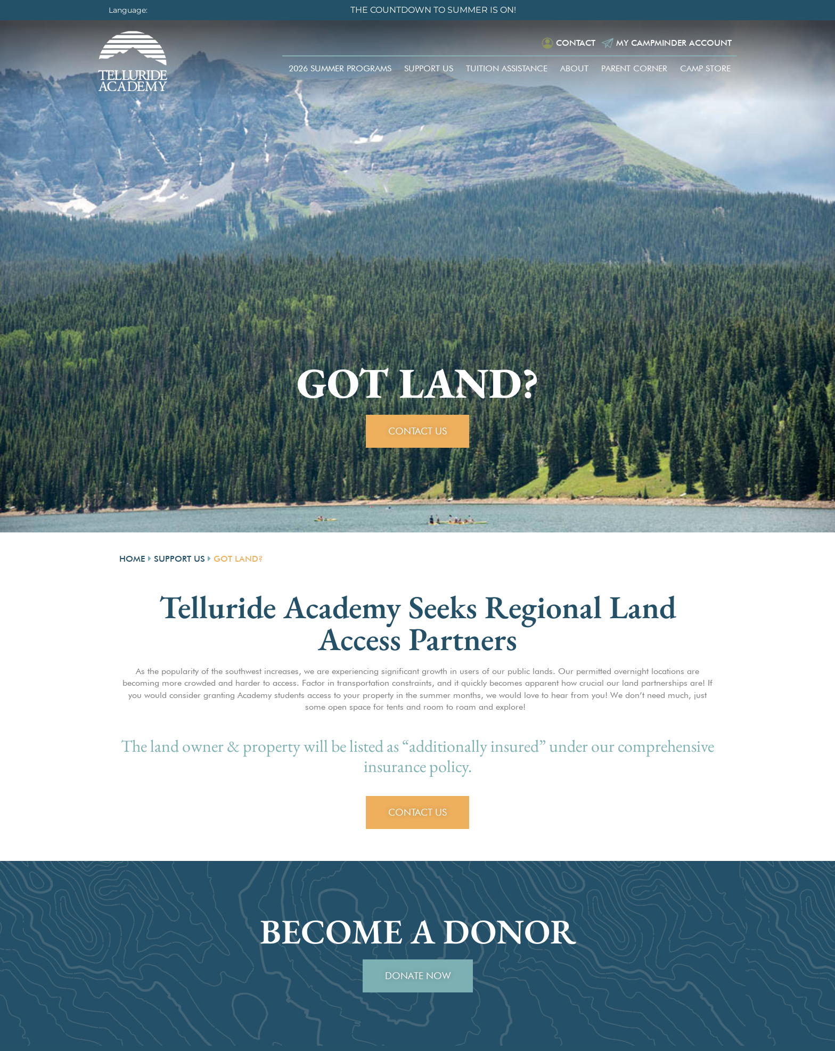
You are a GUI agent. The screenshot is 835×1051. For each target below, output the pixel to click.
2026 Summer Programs (340, 68)
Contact (574, 43)
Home (132, 559)
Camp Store (705, 68)
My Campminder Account (673, 43)
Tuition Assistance (506, 68)
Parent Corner (634, 68)
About (574, 68)
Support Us (428, 68)
